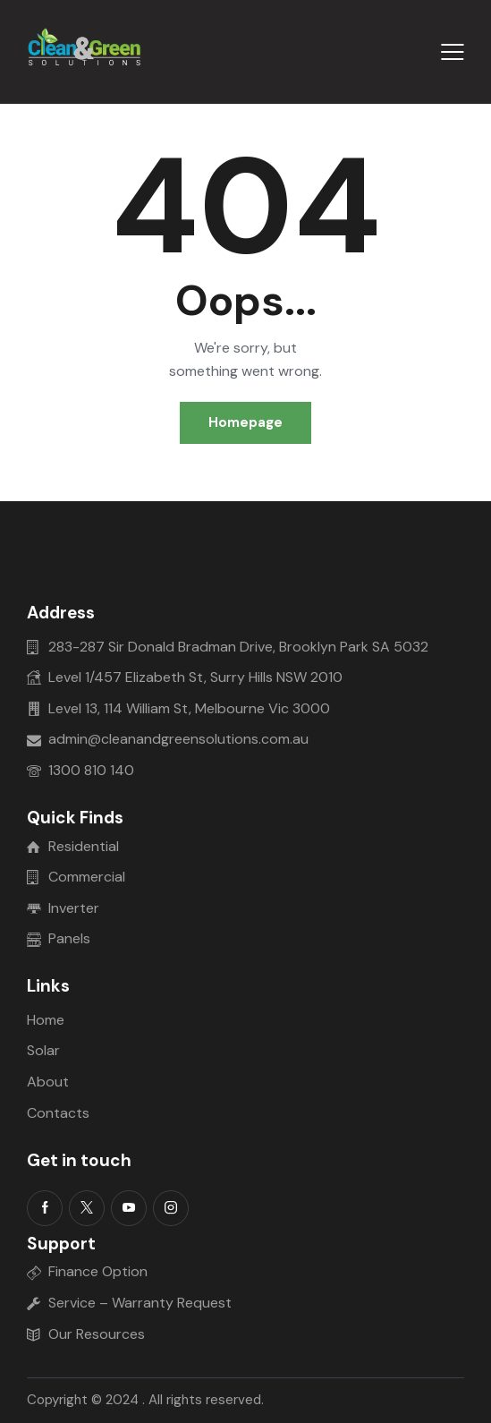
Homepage (245, 422)
